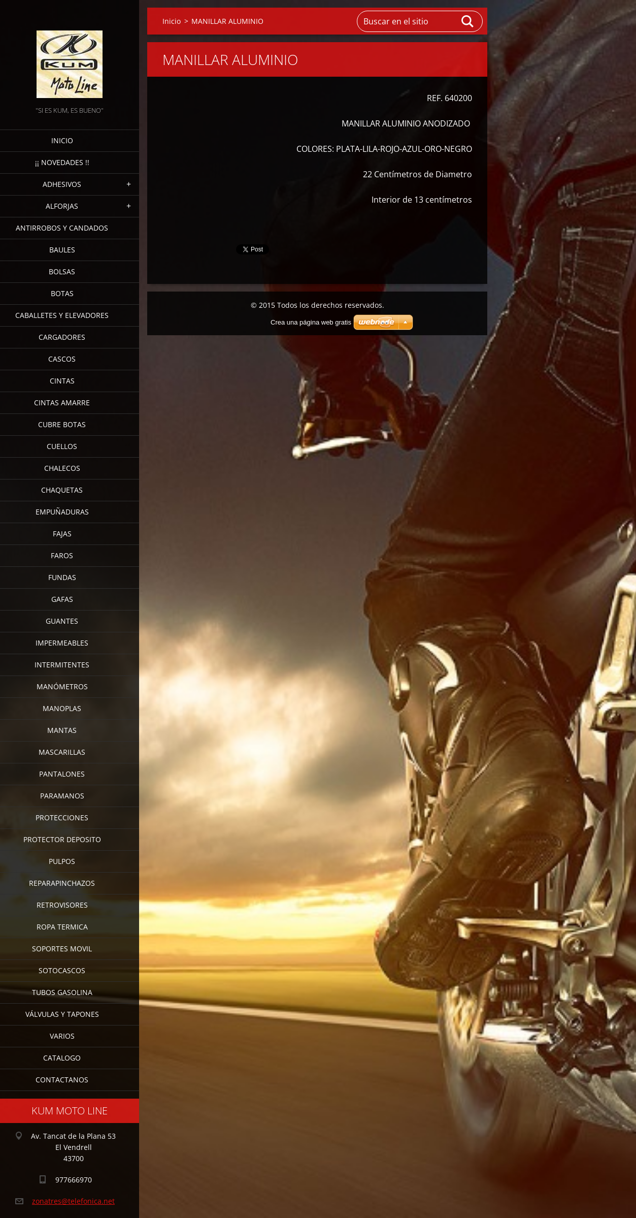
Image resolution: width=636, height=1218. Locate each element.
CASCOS (62, 359)
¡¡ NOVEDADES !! (62, 162)
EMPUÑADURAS (62, 512)
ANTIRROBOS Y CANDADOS (62, 228)
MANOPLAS (62, 708)
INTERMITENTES (62, 664)
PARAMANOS (62, 795)
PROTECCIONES (62, 817)
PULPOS (62, 861)
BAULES (62, 249)
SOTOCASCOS (62, 970)
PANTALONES (62, 774)
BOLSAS (62, 271)
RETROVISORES (62, 905)
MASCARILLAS (62, 752)
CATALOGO (62, 1058)
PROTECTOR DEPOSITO (62, 839)
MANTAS (62, 730)
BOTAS (62, 293)
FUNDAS (62, 577)
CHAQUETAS (62, 490)
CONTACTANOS (62, 1079)
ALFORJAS (62, 206)
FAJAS (62, 533)
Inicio (62, 140)
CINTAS (62, 381)
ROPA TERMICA (62, 927)
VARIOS (62, 1036)
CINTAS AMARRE (62, 402)
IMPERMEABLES (62, 643)
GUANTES (62, 621)
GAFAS (62, 599)
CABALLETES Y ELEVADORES (62, 315)
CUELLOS (62, 446)
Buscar (468, 21)
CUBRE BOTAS (62, 424)
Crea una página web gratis (311, 322)
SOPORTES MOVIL (62, 948)
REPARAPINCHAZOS (62, 883)
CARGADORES (62, 337)
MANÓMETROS (62, 686)
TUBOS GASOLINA (62, 992)
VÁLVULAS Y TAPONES (62, 1014)
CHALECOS (62, 468)
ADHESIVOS (62, 184)
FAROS (62, 555)
